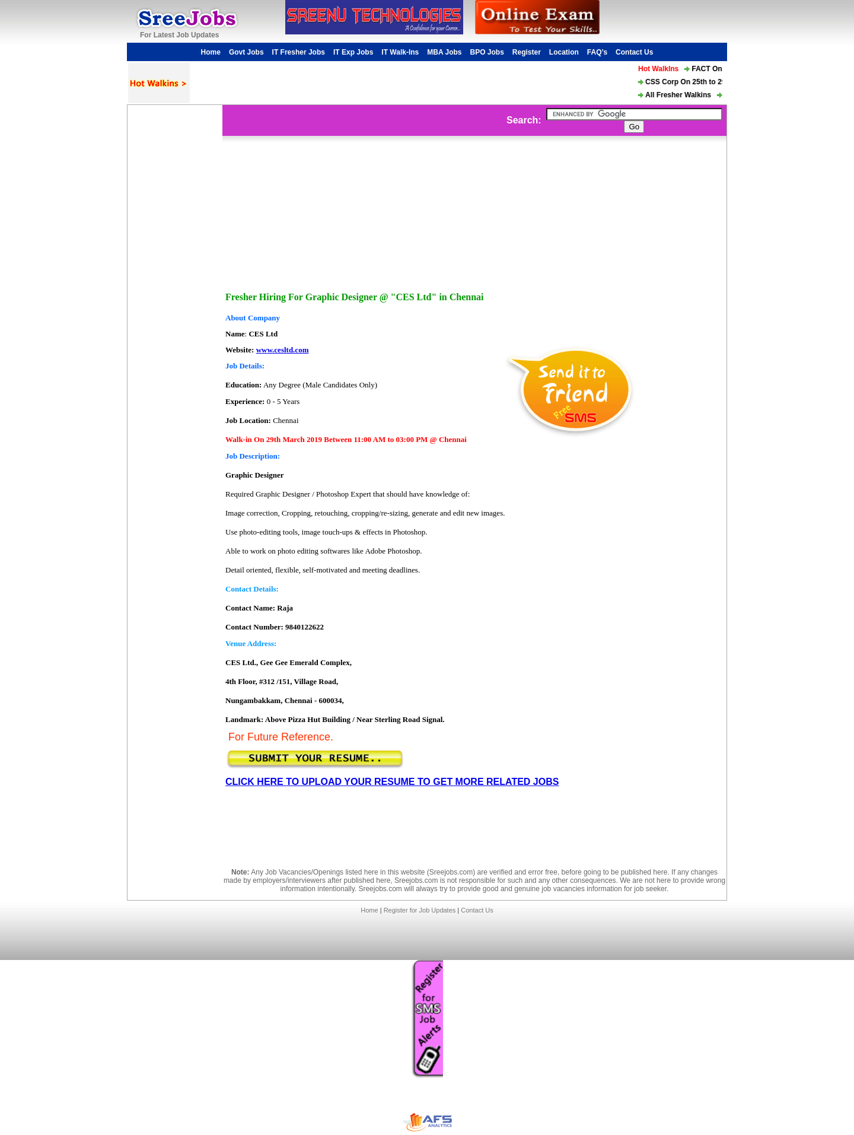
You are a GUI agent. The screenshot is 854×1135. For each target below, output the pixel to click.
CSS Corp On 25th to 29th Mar (698, 82)
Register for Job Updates (420, 910)
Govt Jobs (246, 52)
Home (211, 52)
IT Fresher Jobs (298, 52)
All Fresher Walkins (680, 95)
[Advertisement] (175, 283)
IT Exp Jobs (353, 52)
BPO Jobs (487, 52)
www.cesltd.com (282, 349)
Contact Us (634, 52)
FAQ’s (597, 52)
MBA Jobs (444, 52)
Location (564, 52)
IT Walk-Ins (400, 52)
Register (526, 52)
